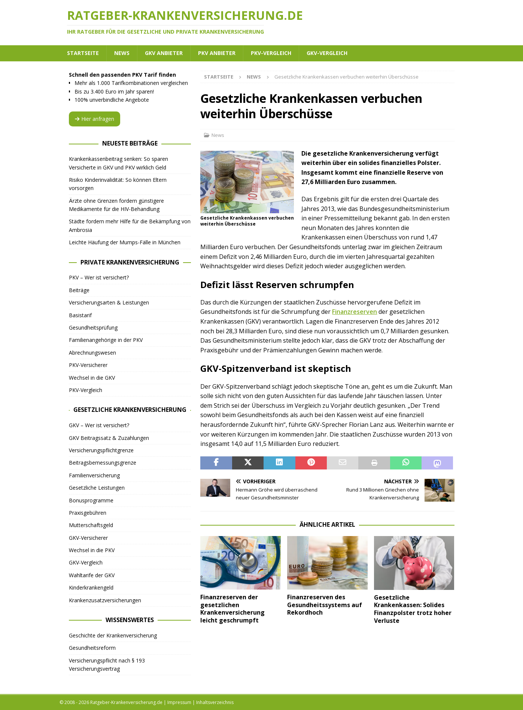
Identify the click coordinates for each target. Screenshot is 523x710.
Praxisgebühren (87, 512)
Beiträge (79, 290)
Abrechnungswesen (92, 352)
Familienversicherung (94, 475)
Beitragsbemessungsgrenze (102, 462)
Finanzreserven (354, 311)
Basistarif (80, 315)
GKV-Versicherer (88, 537)
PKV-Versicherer (88, 364)
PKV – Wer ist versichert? (99, 277)
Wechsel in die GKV (92, 377)
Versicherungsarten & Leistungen (109, 302)
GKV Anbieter (164, 52)
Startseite (83, 52)
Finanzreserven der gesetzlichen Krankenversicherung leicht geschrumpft (232, 608)
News (122, 52)
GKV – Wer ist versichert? (99, 425)
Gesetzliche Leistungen (97, 487)
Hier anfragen (94, 118)
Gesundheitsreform (92, 647)
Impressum (179, 702)
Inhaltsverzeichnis (215, 702)
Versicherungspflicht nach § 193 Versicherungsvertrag (107, 664)
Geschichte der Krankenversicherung (113, 635)
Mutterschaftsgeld (91, 525)
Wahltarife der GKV (92, 575)
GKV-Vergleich (327, 52)
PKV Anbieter (216, 52)
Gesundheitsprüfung (93, 327)
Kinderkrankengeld (91, 587)
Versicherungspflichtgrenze (101, 450)
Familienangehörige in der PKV (106, 339)
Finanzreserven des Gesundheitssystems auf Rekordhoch (324, 605)
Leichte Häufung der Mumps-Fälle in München (124, 242)
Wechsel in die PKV (92, 550)
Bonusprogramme (91, 500)
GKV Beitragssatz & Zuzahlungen (109, 437)
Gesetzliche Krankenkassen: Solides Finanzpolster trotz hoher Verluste (412, 609)
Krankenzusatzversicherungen (105, 600)
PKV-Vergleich (271, 52)
